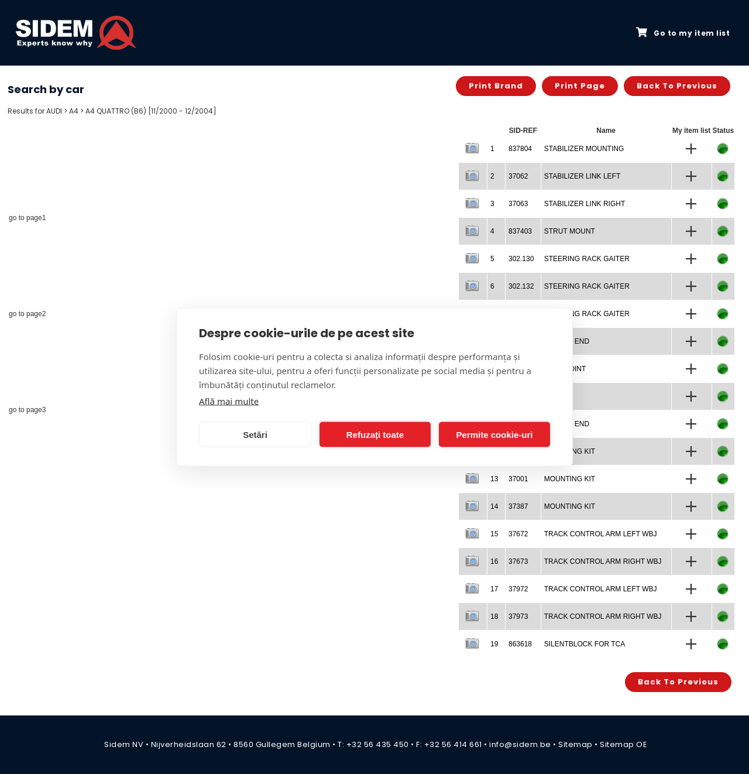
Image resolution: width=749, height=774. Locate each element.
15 (494, 534)
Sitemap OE (623, 744)
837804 (520, 149)
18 (494, 616)
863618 (520, 644)
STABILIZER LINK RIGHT (584, 204)
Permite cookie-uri (494, 434)
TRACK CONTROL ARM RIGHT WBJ (603, 561)
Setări (255, 434)
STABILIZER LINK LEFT (582, 176)
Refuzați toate (375, 434)
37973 (518, 616)
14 (494, 506)
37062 (518, 176)
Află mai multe (229, 401)
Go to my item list (683, 33)
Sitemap (575, 744)
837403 (520, 231)
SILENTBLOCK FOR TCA (584, 644)
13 (494, 479)
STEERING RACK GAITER (587, 259)
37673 (518, 561)
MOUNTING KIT (569, 479)
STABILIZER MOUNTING (584, 149)
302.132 (521, 286)
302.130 (521, 259)
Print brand (496, 85)
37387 (518, 506)
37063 (518, 204)
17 (494, 589)
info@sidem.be (520, 744)
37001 (518, 479)
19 (494, 644)
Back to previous (677, 85)
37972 (518, 589)
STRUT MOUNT (569, 231)
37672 (518, 534)
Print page (580, 85)
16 (494, 561)
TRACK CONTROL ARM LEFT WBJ (600, 534)
